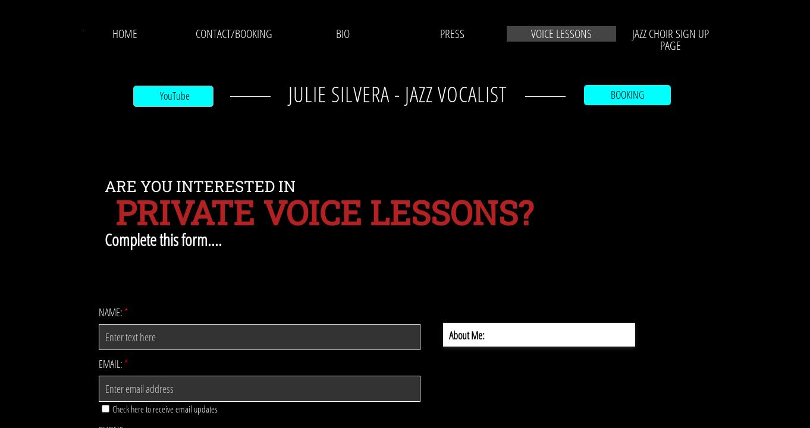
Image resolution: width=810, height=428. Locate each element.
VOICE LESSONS (561, 34)
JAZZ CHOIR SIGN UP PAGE (670, 40)
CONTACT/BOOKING (234, 34)
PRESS (452, 34)
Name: (113, 312)
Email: (113, 364)
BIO (343, 34)
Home (124, 34)
